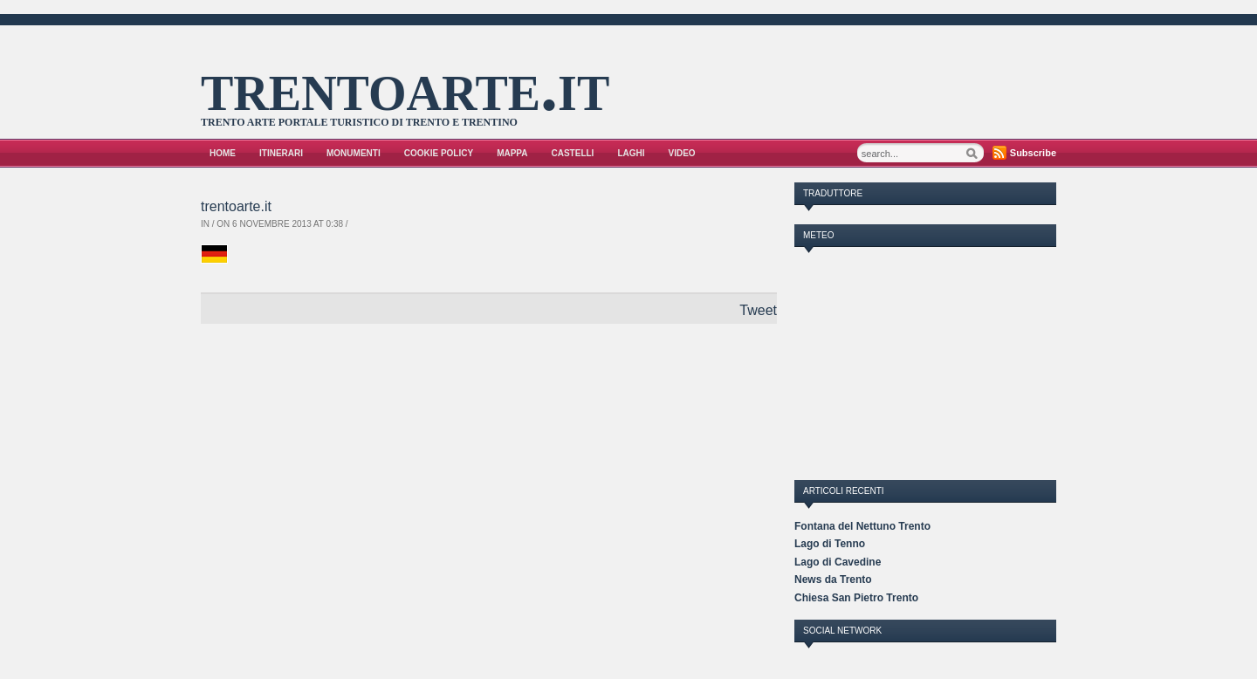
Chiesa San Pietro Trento (856, 598)
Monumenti (353, 153)
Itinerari (281, 153)
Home (223, 153)
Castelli (573, 153)
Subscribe (1033, 152)
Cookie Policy (438, 153)
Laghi (630, 153)
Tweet (758, 310)
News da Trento (833, 579)
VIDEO (682, 153)
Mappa (512, 153)
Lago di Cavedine (837, 562)
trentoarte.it (405, 86)
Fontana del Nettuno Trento (862, 526)
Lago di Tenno (829, 544)
